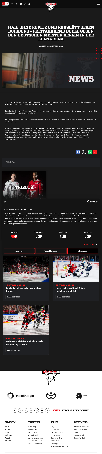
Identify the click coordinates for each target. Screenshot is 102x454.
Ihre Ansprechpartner (82, 426)
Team (7, 432)
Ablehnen (19, 251)
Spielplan (8, 435)
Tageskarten (32, 429)
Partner (76, 432)
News (7, 426)
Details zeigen (88, 244)
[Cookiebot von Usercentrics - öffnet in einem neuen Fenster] (88, 201)
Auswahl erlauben (51, 251)
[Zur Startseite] (51, 8)
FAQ (52, 426)
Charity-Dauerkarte (35, 443)
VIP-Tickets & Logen (35, 441)
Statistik (8, 441)
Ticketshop (32, 426)
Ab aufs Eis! (55, 429)
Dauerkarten (32, 432)
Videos (7, 429)
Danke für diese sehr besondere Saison (23, 289)
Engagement (55, 435)
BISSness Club (79, 435)
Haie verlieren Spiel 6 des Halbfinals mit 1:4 (70, 289)
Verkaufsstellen (33, 435)
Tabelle (8, 438)
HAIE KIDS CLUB (56, 432)
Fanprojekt (55, 443)
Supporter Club (79, 438)
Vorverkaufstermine (35, 438)
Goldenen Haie (56, 438)
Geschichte (55, 441)
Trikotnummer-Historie (59, 446)
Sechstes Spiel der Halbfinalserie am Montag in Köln (24, 343)
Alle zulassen (83, 251)
